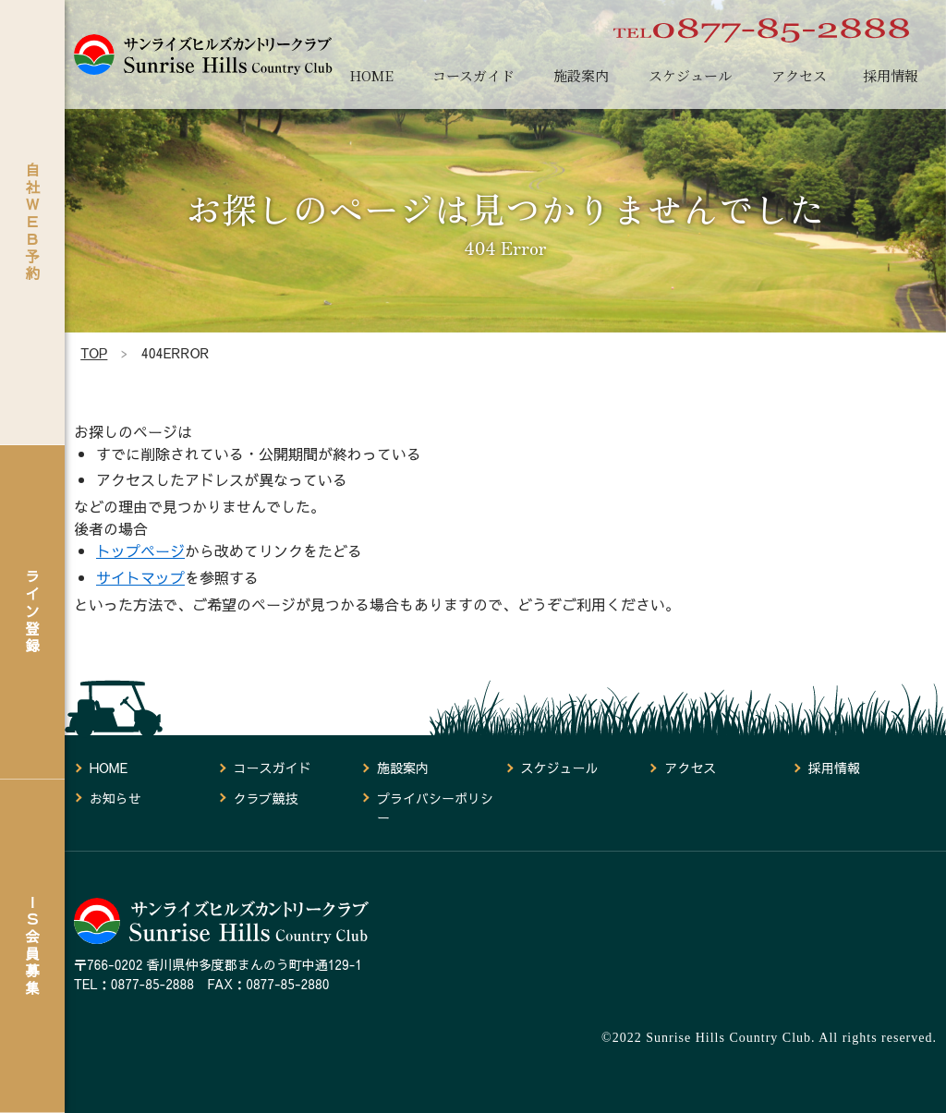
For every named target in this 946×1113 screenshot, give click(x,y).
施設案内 (581, 75)
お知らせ (115, 798)
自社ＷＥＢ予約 (32, 221)
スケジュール (690, 75)
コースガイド (473, 75)
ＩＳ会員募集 (32, 944)
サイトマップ (140, 577)
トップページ (140, 550)
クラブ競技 (265, 798)
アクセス (799, 75)
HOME (371, 75)
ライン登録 (32, 611)
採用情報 (890, 75)
